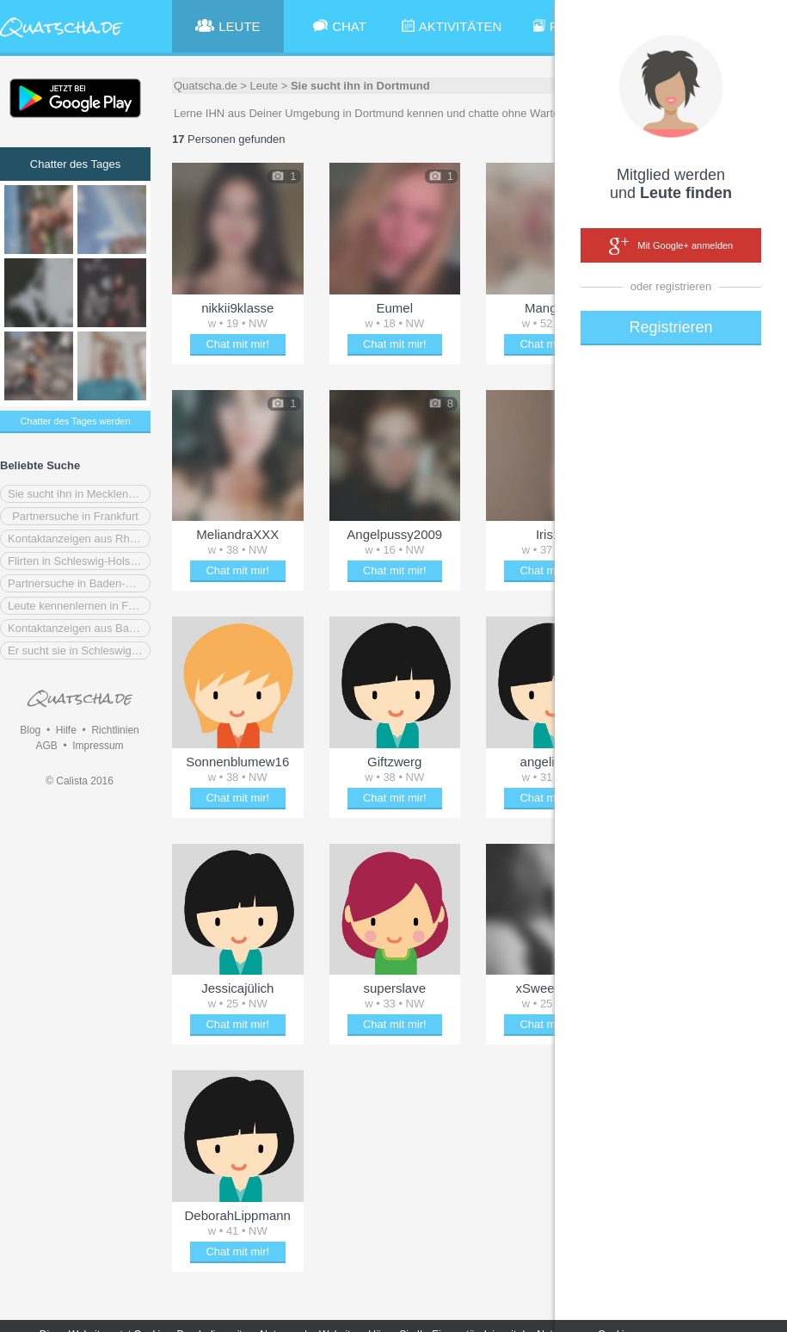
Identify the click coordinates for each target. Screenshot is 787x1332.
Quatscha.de (205, 85)
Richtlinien (114, 730)
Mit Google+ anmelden (671, 246)
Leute (264, 85)
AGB (46, 746)
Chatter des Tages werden (75, 421)
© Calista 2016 (80, 781)
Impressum (97, 746)
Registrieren (670, 327)
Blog (30, 730)
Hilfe (66, 730)
